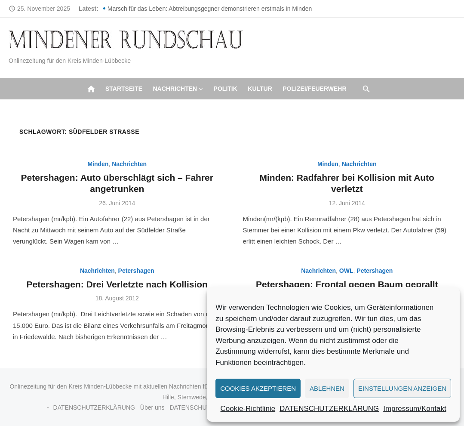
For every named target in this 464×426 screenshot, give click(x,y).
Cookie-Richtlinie (248, 408)
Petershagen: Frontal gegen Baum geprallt (347, 284)
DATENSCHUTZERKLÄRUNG (329, 408)
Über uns (152, 407)
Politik (225, 88)
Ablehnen (327, 388)
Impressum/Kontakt (414, 408)
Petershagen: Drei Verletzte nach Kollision (117, 284)
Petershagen (136, 270)
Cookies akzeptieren (258, 388)
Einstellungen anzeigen (402, 388)
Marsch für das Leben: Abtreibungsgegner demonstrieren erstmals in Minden (210, 8)
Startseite (123, 88)
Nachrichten (175, 88)
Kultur (260, 88)
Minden (97, 164)
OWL (346, 270)
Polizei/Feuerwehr (314, 88)
